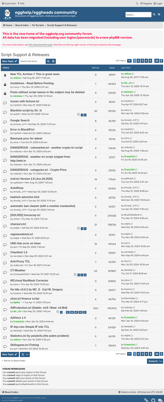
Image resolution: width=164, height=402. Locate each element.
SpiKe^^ (17, 302)
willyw (17, 78)
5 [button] (150, 60)
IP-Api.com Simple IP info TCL (29, 326)
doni (126, 261)
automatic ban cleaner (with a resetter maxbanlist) (42, 206)
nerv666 (17, 256)
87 (68, 312)
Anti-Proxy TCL (20, 261)
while (16, 219)
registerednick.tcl (21, 234)
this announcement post (40, 45)
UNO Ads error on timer (25, 243)
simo (126, 110)
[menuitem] (20, 3)
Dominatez (130, 298)
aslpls (16, 228)
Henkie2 (128, 270)
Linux (16, 87)
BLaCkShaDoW (132, 214)
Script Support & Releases (25, 54)
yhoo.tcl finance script (24, 298)
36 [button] (156, 60)
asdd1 (16, 114)
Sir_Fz (128, 83)
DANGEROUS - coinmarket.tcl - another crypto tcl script (46, 147)
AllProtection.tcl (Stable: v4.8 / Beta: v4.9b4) (38, 307)
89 (76, 312)
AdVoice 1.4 (18, 317)
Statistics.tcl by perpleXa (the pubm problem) (39, 335)
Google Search (20, 120)
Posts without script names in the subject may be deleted (47, 92)
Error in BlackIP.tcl (22, 129)
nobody (17, 151)
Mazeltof (13, 400)
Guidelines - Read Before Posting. (32, 83)
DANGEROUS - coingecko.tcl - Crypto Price (38, 169)
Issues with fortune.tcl (24, 101)
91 (85, 312)
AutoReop (16, 187)
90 (81, 312)
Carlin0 (17, 105)
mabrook (18, 265)
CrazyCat (129, 156)
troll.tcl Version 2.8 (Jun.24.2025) (31, 178)
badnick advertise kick (24, 197)
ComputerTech (21, 274)
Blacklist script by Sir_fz (26, 110)
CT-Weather (17, 270)
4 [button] (146, 60)
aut (15, 247)
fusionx (17, 293)
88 (72, 312)
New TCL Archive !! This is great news (35, 74)
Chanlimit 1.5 (18, 252)
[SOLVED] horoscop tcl (25, 215)
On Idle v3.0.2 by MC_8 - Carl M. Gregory (36, 289)
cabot (20, 400)
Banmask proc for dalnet (26, 138)
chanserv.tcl (18, 224)
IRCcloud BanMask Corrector (29, 280)
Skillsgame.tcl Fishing (24, 344)
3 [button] (142, 60)
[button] (129, 61)
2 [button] (138, 60)
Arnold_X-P (19, 124)
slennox (17, 96)
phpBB (14, 398)
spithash (18, 182)
